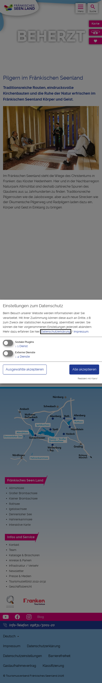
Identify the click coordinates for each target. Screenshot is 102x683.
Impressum (81, 331)
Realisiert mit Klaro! (88, 378)
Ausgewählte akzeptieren (25, 369)
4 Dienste (22, 356)
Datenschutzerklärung (55, 331)
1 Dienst (21, 346)
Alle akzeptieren (84, 369)
